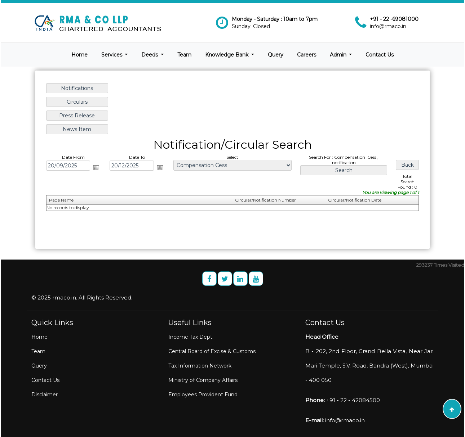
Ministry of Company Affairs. (203, 380)
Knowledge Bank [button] (227, 54)
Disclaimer (44, 394)
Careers (306, 54)
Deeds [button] (150, 54)
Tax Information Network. (200, 365)
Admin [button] (339, 54)
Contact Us (380, 54)
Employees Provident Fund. (203, 394)
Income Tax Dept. (190, 337)
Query (275, 54)
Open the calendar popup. (97, 167)
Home (79, 54)
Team (184, 54)
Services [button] (112, 54)
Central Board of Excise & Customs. (212, 351)
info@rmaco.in (388, 26)
